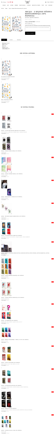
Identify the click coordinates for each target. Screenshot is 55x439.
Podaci (4, 39)
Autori (11, 5)
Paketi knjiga (22, 5)
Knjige (4, 5)
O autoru (11, 39)
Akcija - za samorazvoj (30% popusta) (9, 320)
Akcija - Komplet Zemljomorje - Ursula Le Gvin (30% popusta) (15, 339)
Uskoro (16, 5)
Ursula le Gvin (4, 341)
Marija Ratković (4, 198)
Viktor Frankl (4, 175)
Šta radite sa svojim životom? (8, 76)
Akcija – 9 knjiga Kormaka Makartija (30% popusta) (12, 275)
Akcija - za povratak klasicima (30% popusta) (11, 385)
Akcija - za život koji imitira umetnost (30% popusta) (13, 130)
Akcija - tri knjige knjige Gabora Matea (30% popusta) (13, 216)
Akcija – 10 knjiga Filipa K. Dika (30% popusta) (11, 430)
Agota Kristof (4, 132)
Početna (2, 8)
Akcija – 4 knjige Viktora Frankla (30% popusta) (12, 173)
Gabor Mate (3, 217)
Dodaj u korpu (30, 33)
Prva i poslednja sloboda (7, 99)
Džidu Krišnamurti (32, 17)
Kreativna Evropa (36, 5)
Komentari (19, 39)
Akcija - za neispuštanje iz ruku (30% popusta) (11, 235)
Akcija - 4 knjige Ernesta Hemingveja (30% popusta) (12, 297)
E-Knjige (29, 5)
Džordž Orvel (16, 132)
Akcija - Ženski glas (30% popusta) (9, 408)
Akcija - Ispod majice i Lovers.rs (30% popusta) (11, 196)
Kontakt (50, 5)
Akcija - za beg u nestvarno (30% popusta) (10, 362)
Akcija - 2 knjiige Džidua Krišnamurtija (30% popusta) (18, 8)
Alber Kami (10, 132)
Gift (8, 5)
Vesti (43, 5)
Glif (46, 5)
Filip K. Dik (3, 431)
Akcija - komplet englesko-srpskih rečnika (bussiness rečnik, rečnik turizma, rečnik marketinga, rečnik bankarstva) (25, 253)
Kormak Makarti (23, 132)
